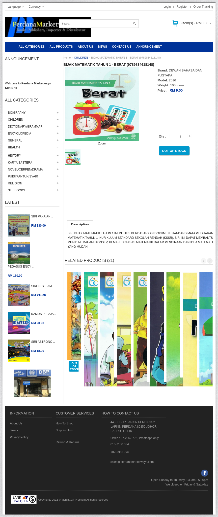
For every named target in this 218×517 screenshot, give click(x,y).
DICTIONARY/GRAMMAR (25, 126)
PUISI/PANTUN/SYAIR (23, 176)
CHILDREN (15, 119)
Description (80, 224)
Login (167, 6)
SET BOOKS (16, 190)
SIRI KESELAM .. (42, 286)
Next (210, 261)
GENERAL (15, 140)
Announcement (149, 46)
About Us (85, 46)
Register (182, 6)
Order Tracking (203, 6)
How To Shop (64, 423)
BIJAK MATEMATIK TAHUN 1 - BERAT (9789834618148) (126, 57)
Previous (203, 261)
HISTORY (14, 155)
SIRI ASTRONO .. (43, 342)
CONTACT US (121, 46)
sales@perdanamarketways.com (132, 462)
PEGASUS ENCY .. (20, 266)
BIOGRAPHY (17, 112)
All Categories (32, 46)
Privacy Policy (19, 437)
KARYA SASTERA (20, 162)
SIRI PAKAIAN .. (42, 216)
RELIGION (15, 183)
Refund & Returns (67, 442)
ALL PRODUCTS (61, 46)
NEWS (102, 46)
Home (67, 57)
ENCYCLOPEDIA (19, 133)
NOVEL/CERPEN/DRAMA (25, 169)
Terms (14, 430)
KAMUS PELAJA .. (43, 314)
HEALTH (14, 147)
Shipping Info (64, 430)
